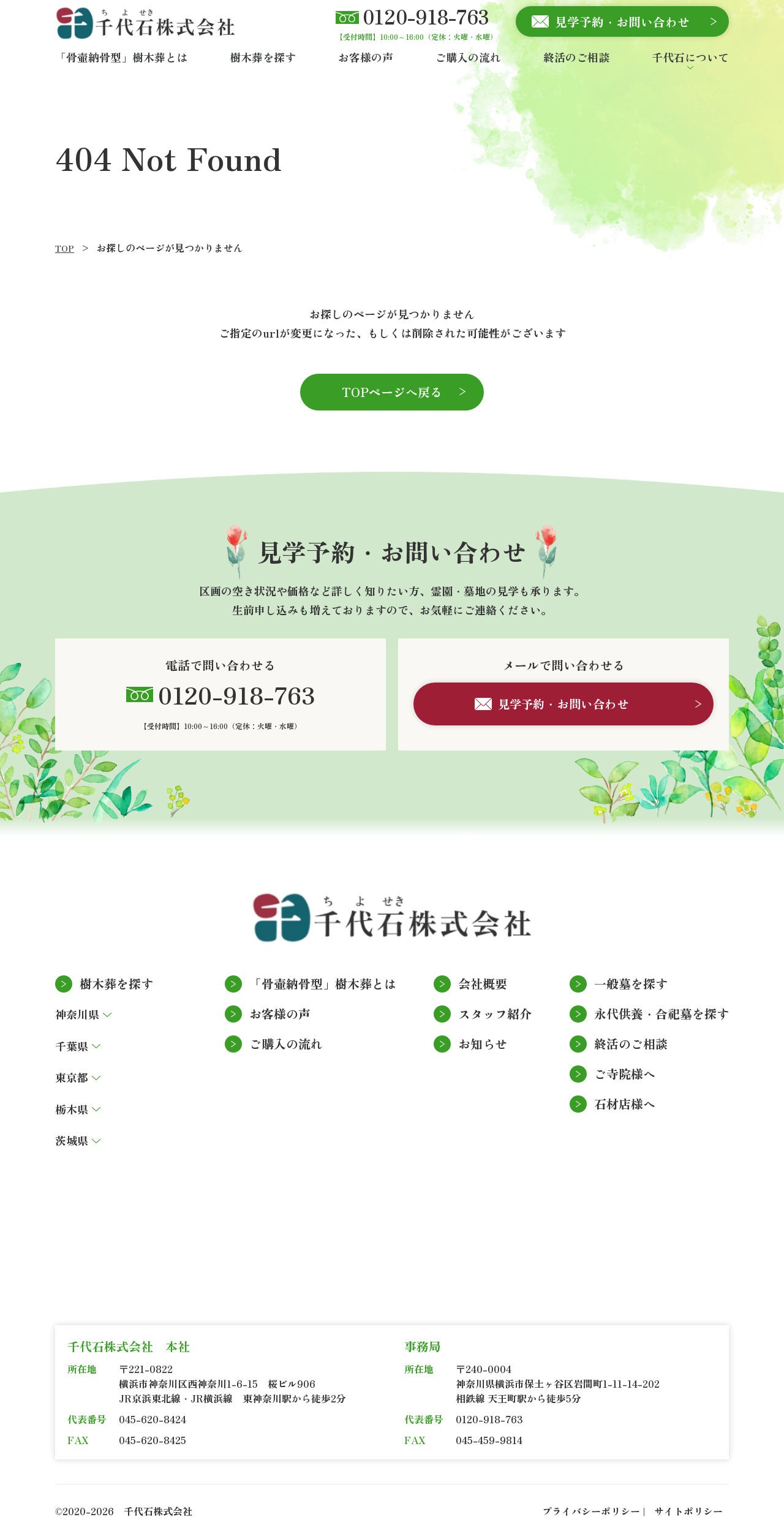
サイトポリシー (688, 1490)
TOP (64, 248)
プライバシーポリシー (591, 1490)
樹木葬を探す (116, 963)
